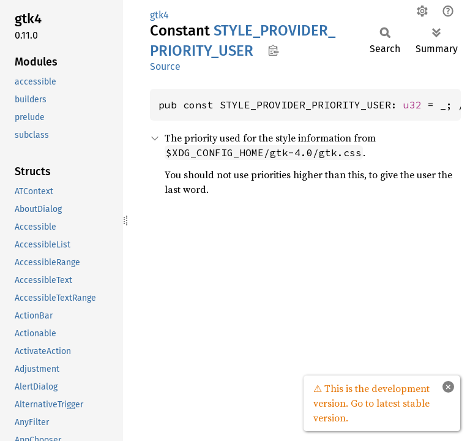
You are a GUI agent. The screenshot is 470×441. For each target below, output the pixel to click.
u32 (412, 105)
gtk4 (159, 15)
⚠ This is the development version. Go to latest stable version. (371, 403)
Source (165, 66)
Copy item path (273, 50)
